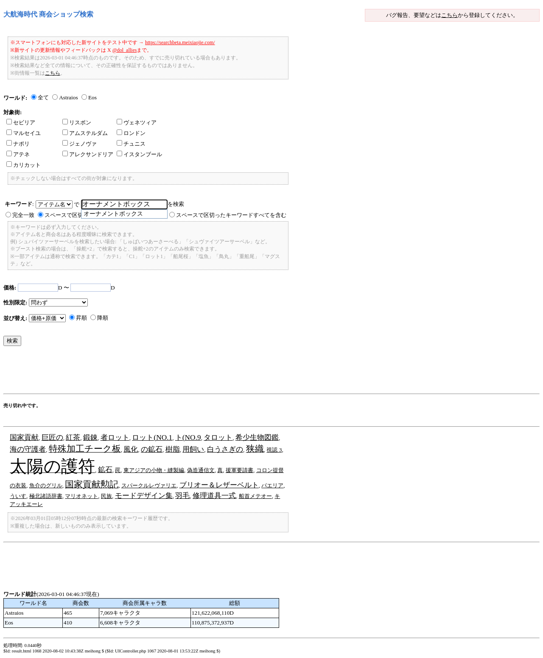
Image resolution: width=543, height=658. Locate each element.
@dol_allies (124, 50)
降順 (102, 318)
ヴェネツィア (137, 122)
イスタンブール (139, 154)
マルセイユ (23, 133)
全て (43, 97)
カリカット (23, 165)
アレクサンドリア (87, 154)
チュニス (131, 144)
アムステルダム (85, 133)
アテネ (18, 154)
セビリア (20, 122)
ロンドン (131, 133)
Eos (92, 97)
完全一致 (23, 215)
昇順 (81, 318)
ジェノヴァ (79, 144)
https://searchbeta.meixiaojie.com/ (180, 42)
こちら (449, 15)
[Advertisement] (157, 372)
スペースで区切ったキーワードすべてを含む (231, 215)
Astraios (68, 97)
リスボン (76, 122)
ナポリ (18, 144)
